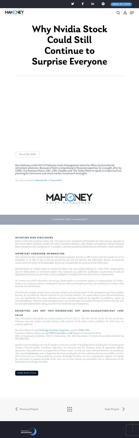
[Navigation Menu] (132, 13)
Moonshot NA (41, 181)
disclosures (33, 354)
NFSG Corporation (57, 333)
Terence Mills (56, 181)
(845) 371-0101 (121, 4)
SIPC (87, 330)
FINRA (81, 330)
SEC (71, 333)
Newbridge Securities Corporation (54, 330)
